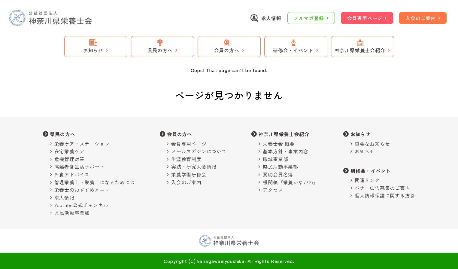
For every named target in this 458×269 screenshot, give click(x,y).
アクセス (273, 189)
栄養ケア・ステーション (82, 143)
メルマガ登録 (309, 18)
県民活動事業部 (72, 212)
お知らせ (360, 134)
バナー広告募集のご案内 (382, 187)
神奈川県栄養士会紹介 (284, 134)
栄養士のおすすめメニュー (84, 189)
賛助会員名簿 (278, 174)
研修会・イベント (370, 170)
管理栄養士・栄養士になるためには (94, 182)
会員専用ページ (365, 18)
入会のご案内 (420, 18)
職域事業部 (275, 159)
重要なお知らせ (372, 143)
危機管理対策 (69, 159)
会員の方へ (179, 134)
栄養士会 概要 (279, 143)
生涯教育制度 (186, 159)
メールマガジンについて (199, 151)
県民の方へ (62, 134)
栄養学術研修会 (189, 174)
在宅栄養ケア (69, 151)
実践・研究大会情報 (194, 166)
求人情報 (64, 197)
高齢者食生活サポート (79, 166)
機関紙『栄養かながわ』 (290, 182)
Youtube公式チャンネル (81, 205)
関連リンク (367, 180)
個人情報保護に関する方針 (385, 195)
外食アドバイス (72, 174)
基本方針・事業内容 (285, 151)
